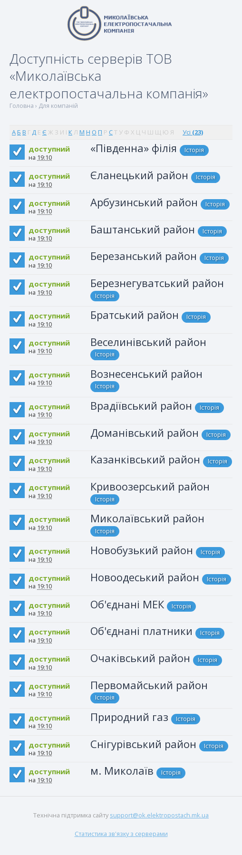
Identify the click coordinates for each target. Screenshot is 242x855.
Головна (22, 106)
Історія (194, 150)
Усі (193, 132)
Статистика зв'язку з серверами (121, 833)
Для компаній (58, 106)
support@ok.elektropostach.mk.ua (159, 815)
